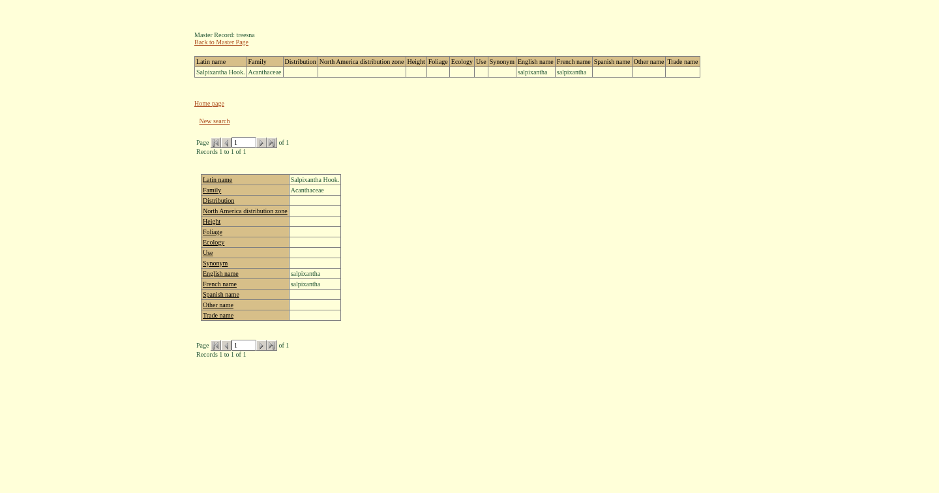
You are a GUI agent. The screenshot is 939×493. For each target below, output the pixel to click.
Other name (218, 304)
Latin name (217, 179)
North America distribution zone (245, 211)
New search (215, 121)
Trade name (218, 315)
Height (211, 221)
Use (208, 252)
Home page (209, 103)
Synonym (215, 263)
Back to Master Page (221, 42)
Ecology (213, 242)
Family (212, 190)
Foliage (212, 231)
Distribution (218, 200)
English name (221, 273)
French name (220, 284)
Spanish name (221, 294)
